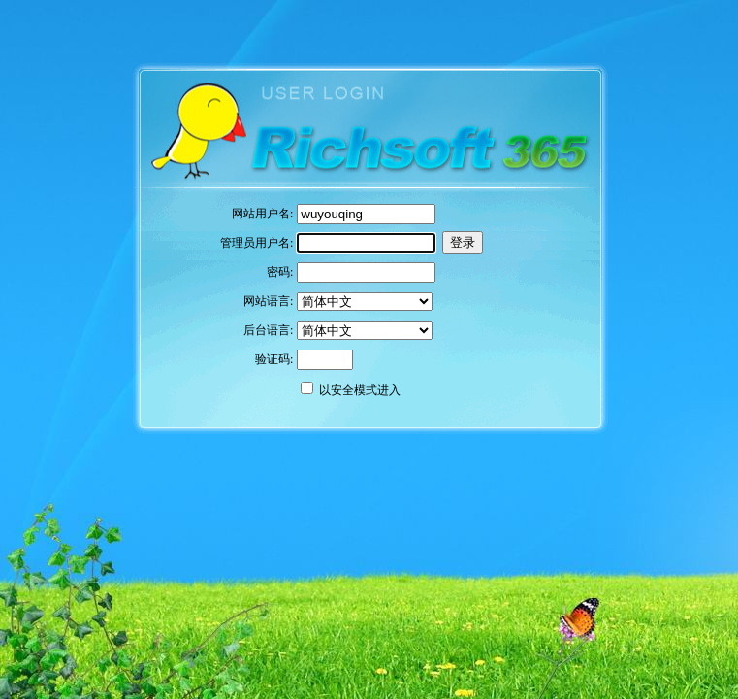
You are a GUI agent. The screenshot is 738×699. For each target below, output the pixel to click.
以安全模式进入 (360, 390)
